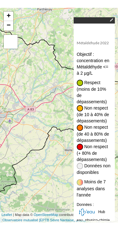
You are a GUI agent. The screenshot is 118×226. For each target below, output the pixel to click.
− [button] (9, 25)
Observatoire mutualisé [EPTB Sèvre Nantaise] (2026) (44, 220)
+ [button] (9, 16)
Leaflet (7, 215)
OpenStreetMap (46, 215)
